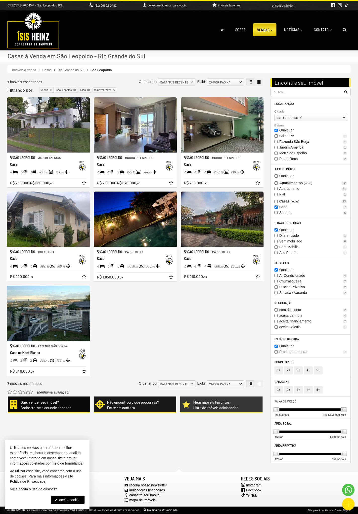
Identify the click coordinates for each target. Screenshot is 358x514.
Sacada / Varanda (313, 293)
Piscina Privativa (313, 287)
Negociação (283, 303)
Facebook (253, 490)
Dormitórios (284, 362)
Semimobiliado (313, 241)
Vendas (264, 29)
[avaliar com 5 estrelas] (30, 392)
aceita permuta (313, 316)
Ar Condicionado (313, 276)
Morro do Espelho (313, 153)
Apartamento (313, 189)
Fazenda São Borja (313, 142)
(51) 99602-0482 (105, 5)
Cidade (279, 111)
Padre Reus (313, 159)
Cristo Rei (313, 136)
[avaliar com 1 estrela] (9, 392)
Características (287, 223)
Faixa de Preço (285, 401)
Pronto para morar (313, 352)
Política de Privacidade (162, 510)
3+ (298, 370)
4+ (308, 370)
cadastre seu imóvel (144, 495)
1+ (279, 370)
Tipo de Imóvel (285, 169)
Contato (323, 29)
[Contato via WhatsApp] (348, 490)
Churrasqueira (313, 281)
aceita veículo (313, 327)
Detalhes (281, 263)
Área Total (283, 423)
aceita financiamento (313, 321)
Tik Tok (248, 495)
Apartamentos (313, 183)
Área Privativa (285, 445)
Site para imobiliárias (320, 510)
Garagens (282, 381)
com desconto (313, 310)
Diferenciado (313, 236)
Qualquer (286, 130)
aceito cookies (67, 500)
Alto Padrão (313, 253)
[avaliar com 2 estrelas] (15, 392)
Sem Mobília (313, 247)
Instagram (254, 485)
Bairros (279, 125)
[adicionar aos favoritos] (84, 184)
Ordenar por (148, 82)
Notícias (293, 29)
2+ (288, 370)
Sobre (240, 29)
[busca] (344, 29)
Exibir (201, 82)
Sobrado (313, 213)
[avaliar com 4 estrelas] (25, 392)
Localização (284, 103)
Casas (313, 201)
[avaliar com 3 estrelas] (20, 392)
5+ (318, 370)
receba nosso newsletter (148, 485)
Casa (313, 207)
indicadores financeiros (147, 490)
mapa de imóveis (142, 500)
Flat (313, 194)
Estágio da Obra (286, 339)
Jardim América (313, 147)
